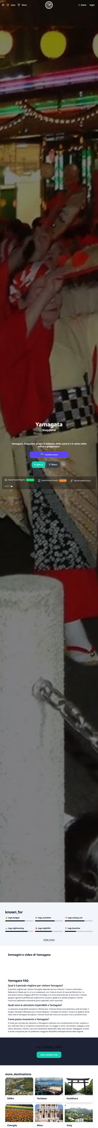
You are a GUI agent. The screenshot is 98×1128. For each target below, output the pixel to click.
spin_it (38, 464)
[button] (3, 5)
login (92, 5)
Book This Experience (26, 1025)
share (82, 5)
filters (53, 463)
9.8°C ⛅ (34, 485)
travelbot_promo (51, 454)
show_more (49, 939)
